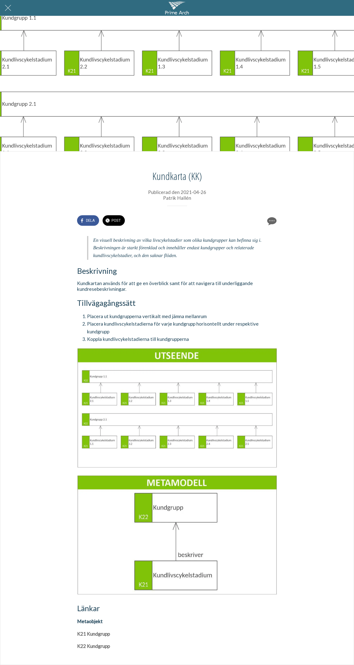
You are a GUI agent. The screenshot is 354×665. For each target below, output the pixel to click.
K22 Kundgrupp (93, 646)
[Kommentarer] (271, 221)
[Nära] (8, 8)
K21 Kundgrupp (93, 634)
